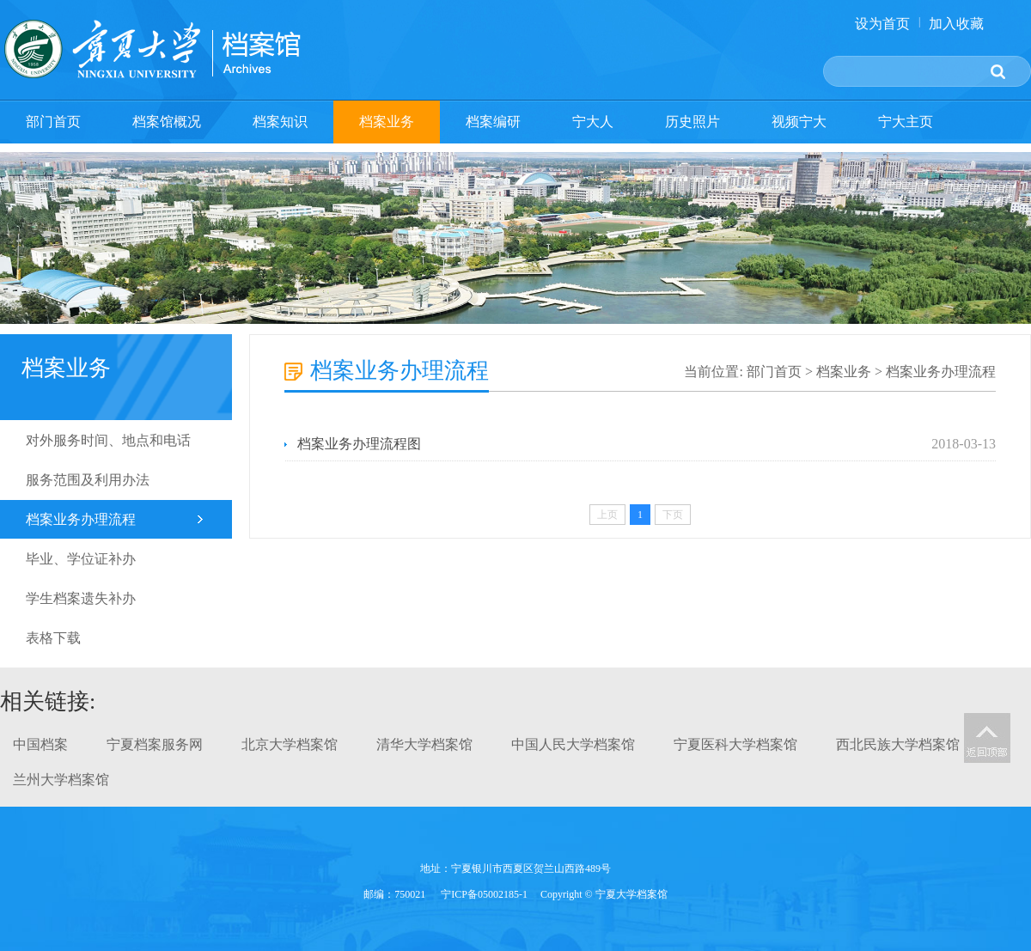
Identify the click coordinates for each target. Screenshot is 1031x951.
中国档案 (40, 744)
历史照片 (692, 121)
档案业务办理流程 (81, 519)
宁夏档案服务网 (155, 744)
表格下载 (53, 638)
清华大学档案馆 (424, 744)
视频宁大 (799, 121)
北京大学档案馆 (289, 744)
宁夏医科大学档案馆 (735, 744)
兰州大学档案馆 (61, 779)
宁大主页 (905, 121)
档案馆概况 (166, 121)
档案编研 (493, 121)
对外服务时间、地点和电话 (108, 440)
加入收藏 (956, 23)
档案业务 (386, 121)
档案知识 (280, 121)
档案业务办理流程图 (359, 443)
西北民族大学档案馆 (898, 744)
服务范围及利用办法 (87, 479)
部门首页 (53, 121)
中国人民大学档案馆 (573, 744)
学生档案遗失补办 (81, 598)
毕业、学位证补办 (81, 559)
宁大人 (592, 121)
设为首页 (882, 23)
